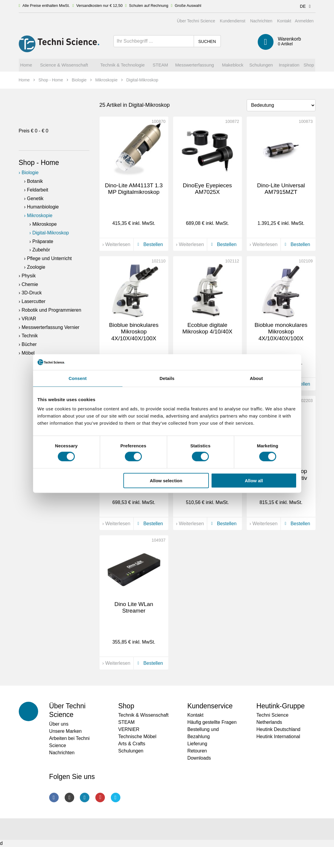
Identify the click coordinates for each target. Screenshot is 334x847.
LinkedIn (84, 797)
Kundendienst (233, 20)
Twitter (115, 797)
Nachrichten (261, 20)
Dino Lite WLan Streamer (133, 607)
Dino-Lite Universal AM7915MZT (281, 188)
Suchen (207, 41)
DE (306, 6)
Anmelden (304, 20)
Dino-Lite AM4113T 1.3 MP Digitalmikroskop (134, 188)
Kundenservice (210, 706)
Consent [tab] (78, 378)
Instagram (69, 797)
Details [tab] (167, 378)
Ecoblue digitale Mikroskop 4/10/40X (207, 328)
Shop (126, 706)
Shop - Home (39, 162)
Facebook (54, 797)
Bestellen (149, 244)
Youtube (100, 797)
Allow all (254, 480)
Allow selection (166, 480)
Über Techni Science (196, 20)
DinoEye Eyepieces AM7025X (207, 188)
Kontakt (284, 20)
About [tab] (256, 378)
